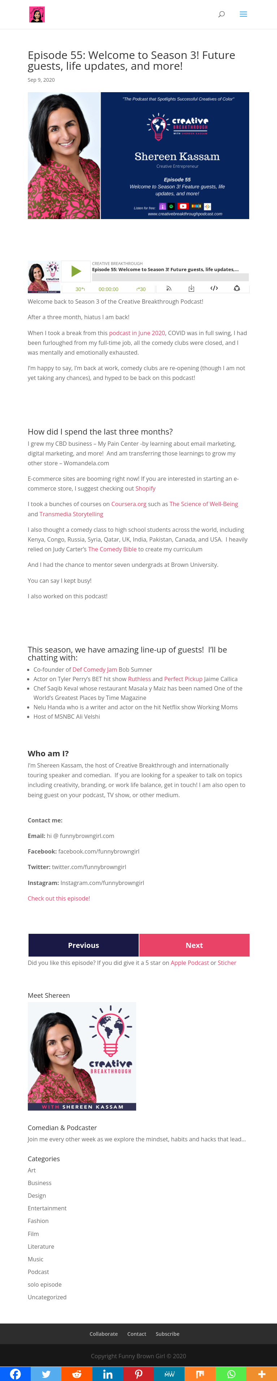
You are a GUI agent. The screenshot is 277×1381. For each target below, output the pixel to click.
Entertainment (47, 1208)
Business (40, 1183)
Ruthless (139, 679)
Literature (41, 1246)
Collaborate (104, 1333)
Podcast (38, 1272)
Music (36, 1259)
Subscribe (167, 1333)
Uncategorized (47, 1297)
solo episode (45, 1284)
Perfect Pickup (183, 679)
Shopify (145, 488)
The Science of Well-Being (203, 504)
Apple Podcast (190, 963)
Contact (136, 1333)
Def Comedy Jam (95, 670)
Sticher (227, 963)
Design (37, 1196)
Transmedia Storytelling (71, 514)
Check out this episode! (59, 898)
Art (32, 1170)
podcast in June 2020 (137, 333)
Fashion (38, 1221)
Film (33, 1234)
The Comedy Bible (112, 549)
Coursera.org (128, 504)
